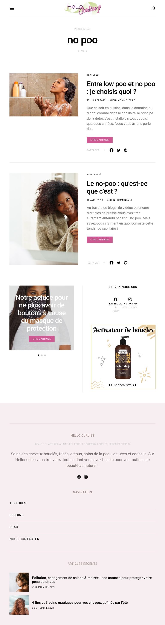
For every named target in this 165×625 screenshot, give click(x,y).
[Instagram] (130, 305)
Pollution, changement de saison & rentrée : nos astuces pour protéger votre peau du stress (92, 580)
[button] (38, 355)
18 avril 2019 (95, 200)
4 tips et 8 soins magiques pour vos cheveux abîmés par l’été (80, 603)
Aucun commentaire (122, 100)
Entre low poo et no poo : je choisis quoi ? (121, 88)
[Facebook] (115, 305)
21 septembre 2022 (43, 587)
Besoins (16, 515)
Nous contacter (24, 539)
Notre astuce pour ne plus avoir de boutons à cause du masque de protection (41, 312)
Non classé (94, 174)
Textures (92, 75)
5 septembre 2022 (43, 608)
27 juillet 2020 (96, 100)
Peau (13, 527)
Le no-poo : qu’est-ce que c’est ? (117, 187)
